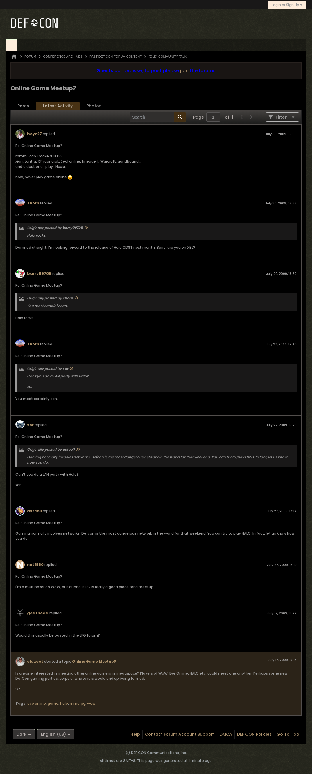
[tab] (23, 106)
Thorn (33, 203)
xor (30, 425)
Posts (23, 106)
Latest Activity (58, 106)
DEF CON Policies (254, 734)
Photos (94, 106)
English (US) (56, 734)
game (53, 703)
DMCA (226, 734)
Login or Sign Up (287, 4)
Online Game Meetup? (94, 661)
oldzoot (35, 661)
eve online (36, 703)
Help (135, 734)
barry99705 (39, 273)
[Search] (158, 117)
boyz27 (34, 134)
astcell (34, 511)
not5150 (35, 564)
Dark (24, 734)
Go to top (288, 734)
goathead (38, 613)
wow (91, 703)
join (184, 70)
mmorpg (77, 703)
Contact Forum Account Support (180, 734)
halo (64, 703)
